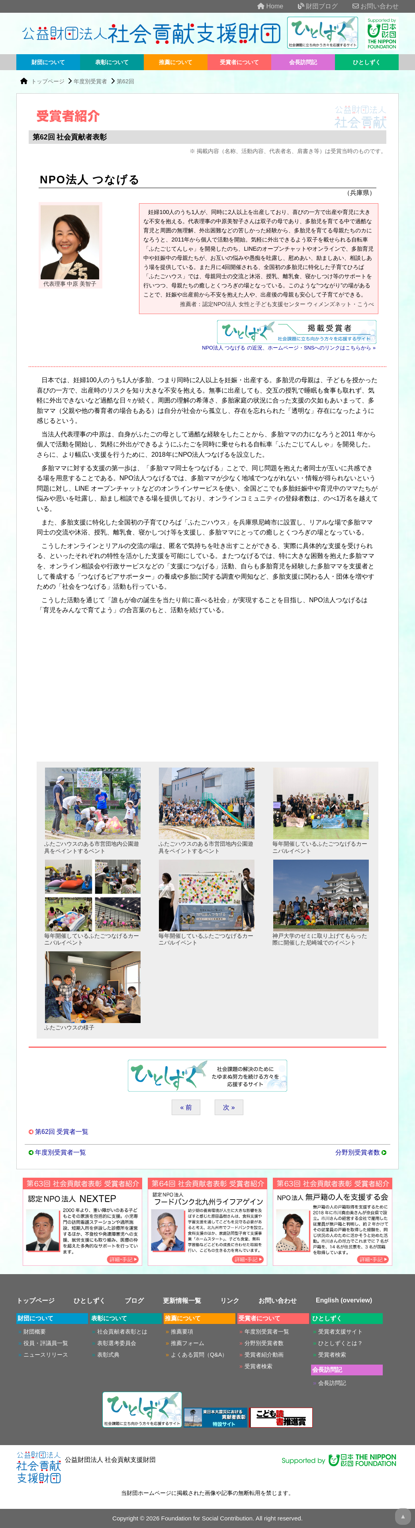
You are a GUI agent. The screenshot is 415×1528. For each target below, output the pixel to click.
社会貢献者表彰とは (122, 1331)
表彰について (112, 62)
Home (264, 6)
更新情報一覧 (182, 1300)
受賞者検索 (258, 1366)
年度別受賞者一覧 (60, 1152)
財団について (48, 62)
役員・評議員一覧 (45, 1343)
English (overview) (344, 1300)
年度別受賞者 (90, 81)
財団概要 (34, 1331)
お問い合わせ (369, 6)
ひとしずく (367, 62)
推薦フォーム (187, 1343)
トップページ (48, 81)
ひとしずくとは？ (340, 1343)
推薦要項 (182, 1331)
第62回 (125, 81)
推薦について (175, 62)
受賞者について (239, 62)
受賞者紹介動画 (264, 1354)
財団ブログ (311, 6)
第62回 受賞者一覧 (61, 1131)
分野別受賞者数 (357, 1152)
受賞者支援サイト (340, 1331)
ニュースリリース (45, 1354)
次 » (229, 1107)
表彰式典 (108, 1354)
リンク (229, 1300)
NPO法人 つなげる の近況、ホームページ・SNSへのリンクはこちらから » (289, 348)
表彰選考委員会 (116, 1343)
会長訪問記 (303, 62)
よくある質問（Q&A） (199, 1354)
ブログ (134, 1300)
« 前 (186, 1107)
